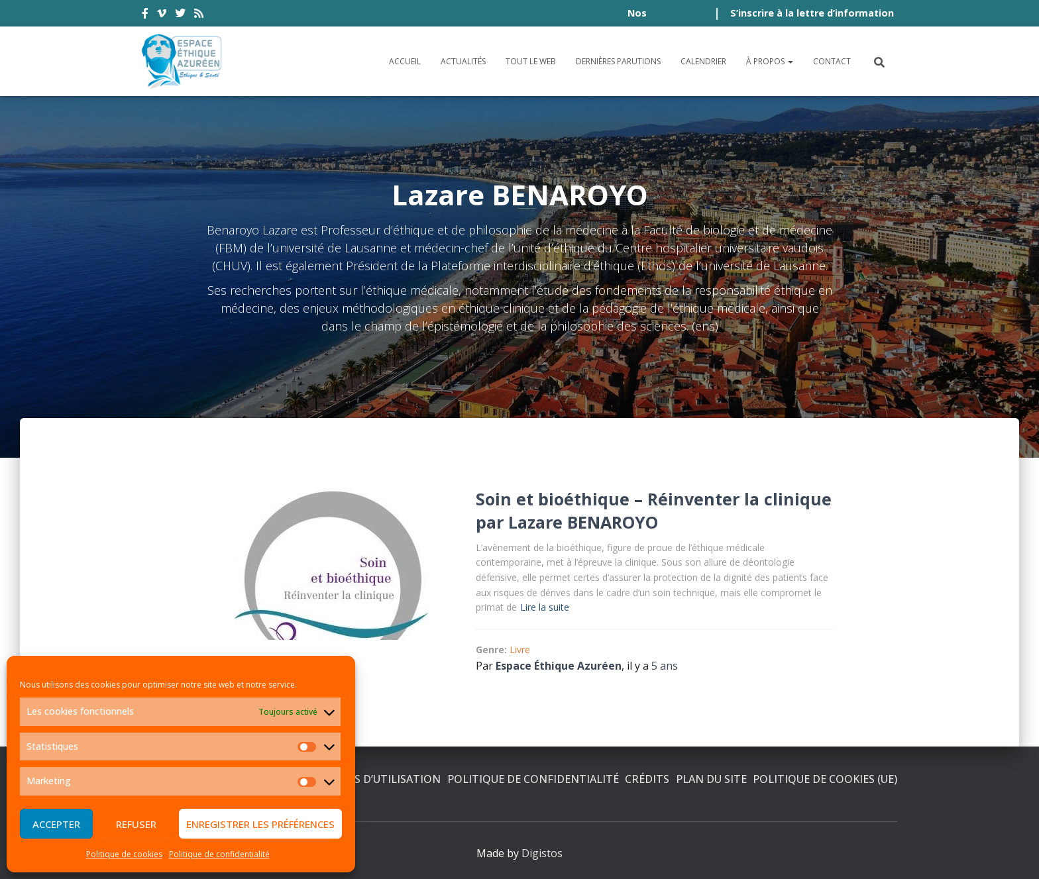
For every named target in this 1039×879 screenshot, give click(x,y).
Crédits (647, 779)
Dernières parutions (618, 61)
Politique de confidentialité (219, 854)
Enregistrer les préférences (260, 824)
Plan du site (711, 779)
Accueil (405, 61)
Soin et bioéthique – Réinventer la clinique (654, 499)
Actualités (463, 61)
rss (198, 15)
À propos (769, 61)
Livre (520, 649)
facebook (145, 15)
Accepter (56, 824)
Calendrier (703, 61)
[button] (790, 61)
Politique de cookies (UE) (825, 779)
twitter (180, 15)
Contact (832, 61)
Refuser (136, 824)
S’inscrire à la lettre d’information (812, 13)
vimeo (161, 15)
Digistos (542, 853)
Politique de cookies (124, 854)
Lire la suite (544, 607)
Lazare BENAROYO (583, 522)
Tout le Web (531, 61)
